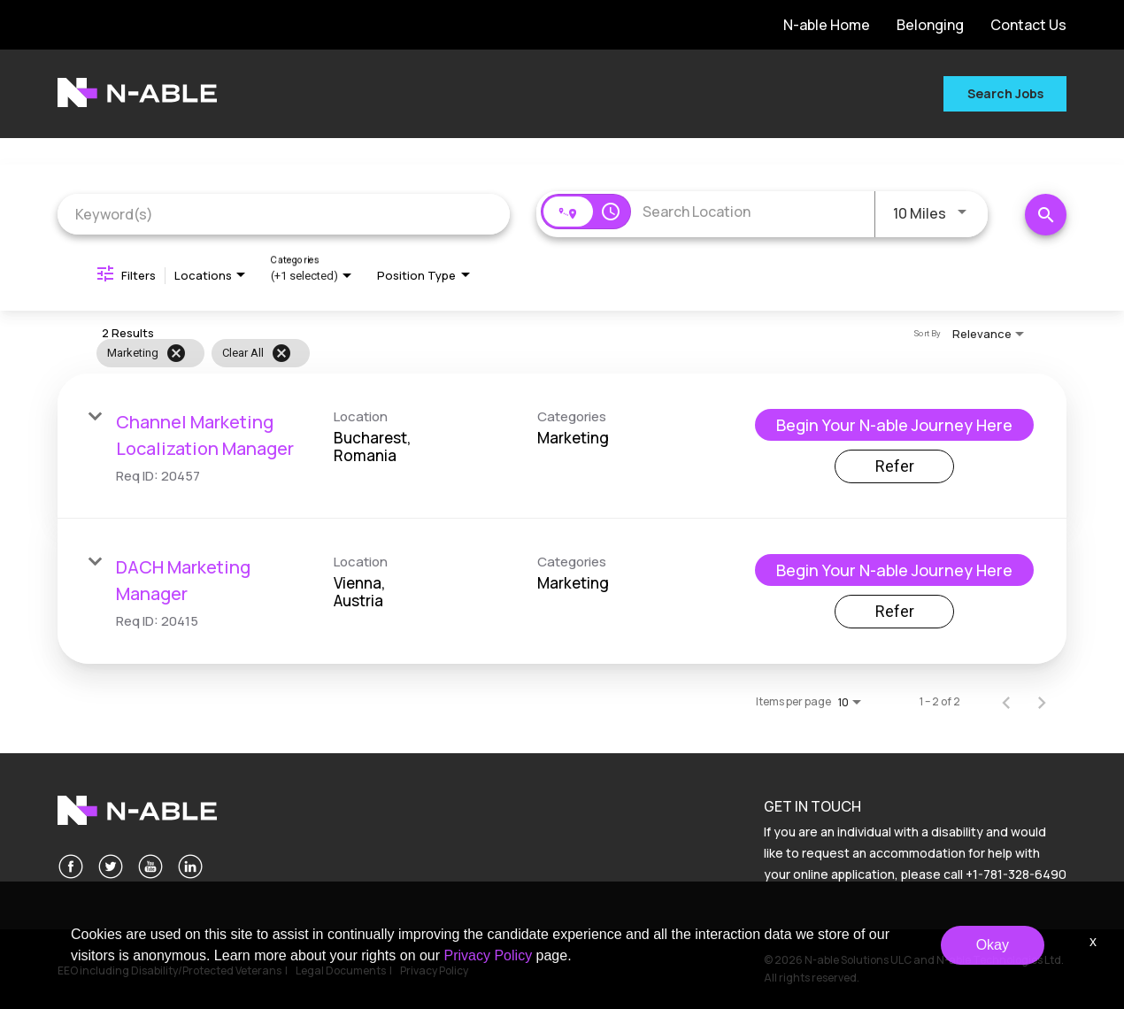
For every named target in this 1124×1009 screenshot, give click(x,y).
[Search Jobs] (1045, 214)
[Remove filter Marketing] (176, 353)
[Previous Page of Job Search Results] (1006, 702)
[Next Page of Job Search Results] (1041, 702)
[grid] (524, 353)
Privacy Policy (434, 970)
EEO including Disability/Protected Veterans (169, 970)
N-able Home (826, 25)
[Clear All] (281, 353)
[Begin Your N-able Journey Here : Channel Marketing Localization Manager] (894, 425)
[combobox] (283, 214)
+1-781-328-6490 (1016, 874)
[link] (562, 446)
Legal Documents (341, 970)
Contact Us (1028, 25)
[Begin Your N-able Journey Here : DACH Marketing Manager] (894, 570)
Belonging (930, 25)
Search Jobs (1005, 93)
